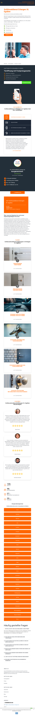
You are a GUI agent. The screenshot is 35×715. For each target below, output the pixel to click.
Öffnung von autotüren (17, 315)
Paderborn (17, 584)
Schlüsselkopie (17, 341)
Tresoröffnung (17, 289)
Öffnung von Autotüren (17, 314)
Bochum (17, 549)
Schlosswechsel (17, 366)
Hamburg (17, 514)
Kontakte (5, 683)
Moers (17, 619)
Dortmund (17, 540)
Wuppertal (17, 553)
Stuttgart (17, 531)
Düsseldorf (18, 536)
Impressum (6, 689)
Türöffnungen (17, 263)
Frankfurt (17, 527)
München (17, 518)
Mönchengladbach (17, 610)
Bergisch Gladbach (17, 614)
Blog (5, 694)
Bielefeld (17, 588)
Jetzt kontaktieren (17, 150)
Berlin (17, 509)
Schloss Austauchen (17, 390)
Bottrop (17, 597)
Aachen (17, 601)
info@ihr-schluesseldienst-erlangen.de (13, 209)
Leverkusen (17, 575)
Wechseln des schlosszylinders (17, 391)
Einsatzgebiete (6, 678)
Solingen (17, 579)
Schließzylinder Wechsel (17, 365)
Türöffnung (17, 264)
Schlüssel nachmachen (17, 339)
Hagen (17, 562)
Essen (17, 544)
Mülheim (17, 566)
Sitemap (5, 696)
